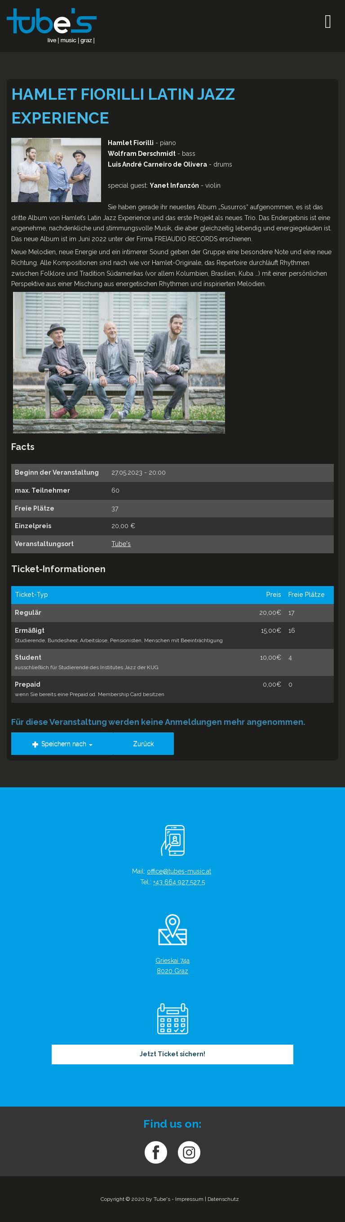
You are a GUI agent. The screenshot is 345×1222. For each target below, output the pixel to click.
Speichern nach (62, 743)
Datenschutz (223, 1199)
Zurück (143, 743)
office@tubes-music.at (179, 871)
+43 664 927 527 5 (179, 882)
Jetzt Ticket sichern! (172, 1054)
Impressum (189, 1199)
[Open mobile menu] (328, 21)
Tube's (121, 543)
